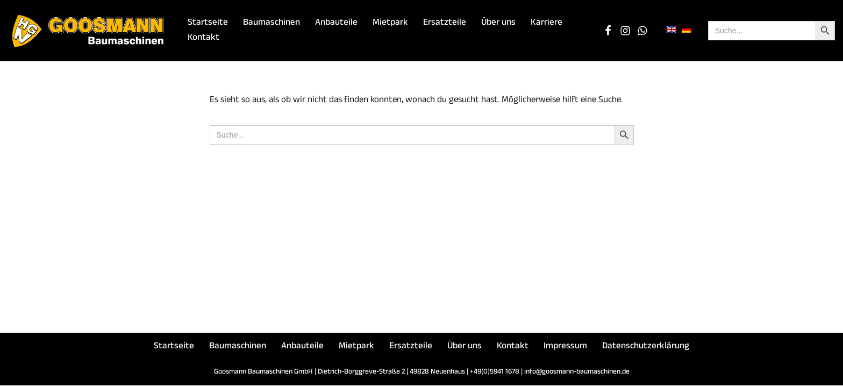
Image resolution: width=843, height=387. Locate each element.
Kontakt (203, 38)
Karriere (546, 23)
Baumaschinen (271, 23)
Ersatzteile (444, 23)
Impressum (565, 348)
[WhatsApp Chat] (642, 30)
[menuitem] (671, 30)
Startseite (208, 23)
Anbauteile (336, 23)
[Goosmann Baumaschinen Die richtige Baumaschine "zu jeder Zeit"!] (88, 31)
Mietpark (390, 23)
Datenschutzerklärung (645, 348)
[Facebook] (608, 30)
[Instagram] (625, 30)
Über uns (498, 23)
